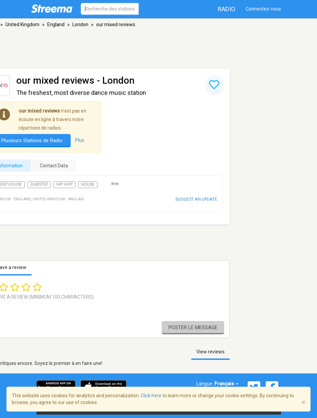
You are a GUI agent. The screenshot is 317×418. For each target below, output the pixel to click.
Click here (151, 395)
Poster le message (193, 327)
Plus (79, 140)
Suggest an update (196, 199)
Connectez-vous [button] (263, 9)
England (56, 24)
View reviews (210, 351)
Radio (226, 9)
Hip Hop (64, 184)
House (87, 184)
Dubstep (39, 184)
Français (226, 383)
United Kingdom (22, 24)
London (80, 24)
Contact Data (54, 165)
